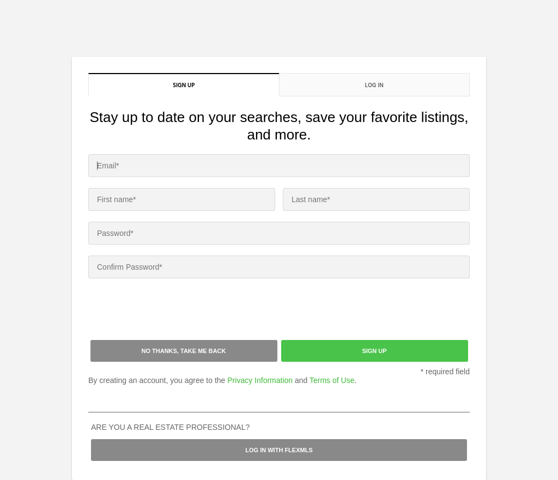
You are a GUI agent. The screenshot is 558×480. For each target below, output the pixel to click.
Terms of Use (332, 380)
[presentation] (171, 310)
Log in (374, 85)
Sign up (184, 85)
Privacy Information (260, 380)
